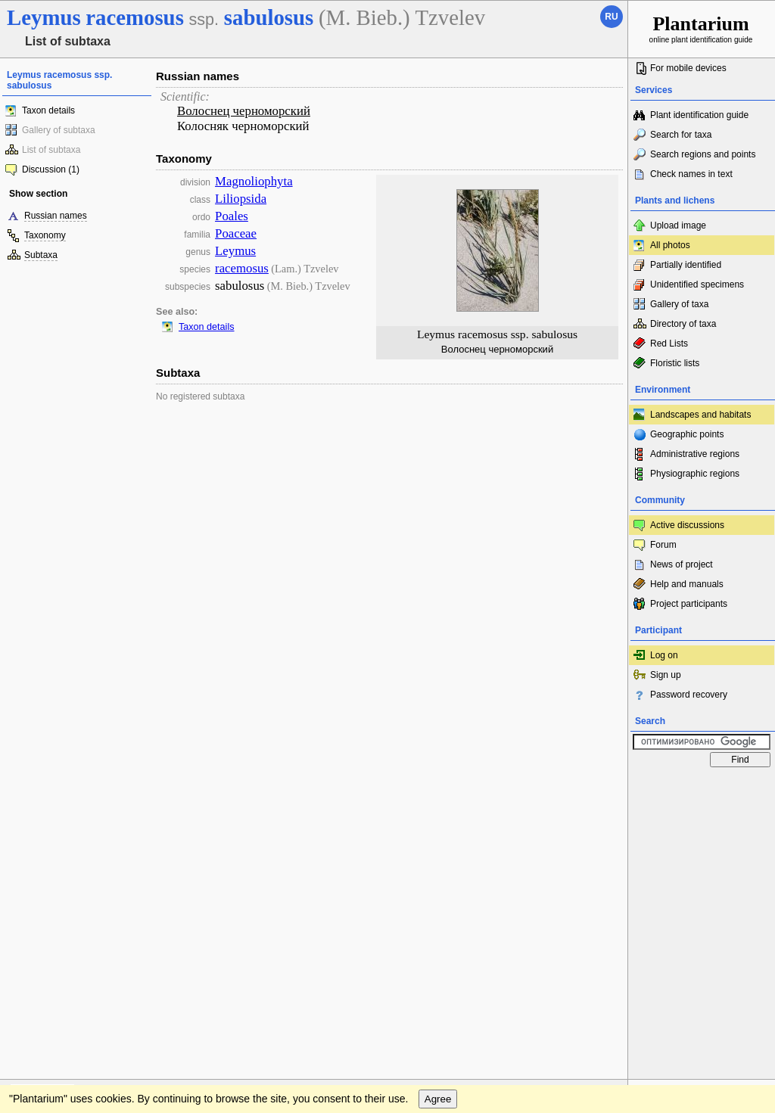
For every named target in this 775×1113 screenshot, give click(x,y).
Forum (663, 544)
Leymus (235, 251)
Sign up (665, 675)
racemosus (242, 268)
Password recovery (688, 694)
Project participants (688, 603)
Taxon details (48, 110)
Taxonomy (45, 235)
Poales (231, 216)
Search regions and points (702, 154)
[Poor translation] (55, 899)
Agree (438, 819)
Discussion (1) (50, 169)
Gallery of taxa (679, 304)
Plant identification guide (699, 115)
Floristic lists (674, 363)
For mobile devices (688, 68)
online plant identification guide (701, 28)
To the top (600, 789)
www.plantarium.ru (702, 788)
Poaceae (236, 233)
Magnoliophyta (254, 181)
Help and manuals (687, 584)
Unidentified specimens (697, 284)
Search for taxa (680, 134)
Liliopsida (240, 198)
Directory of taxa (683, 324)
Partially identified (685, 265)
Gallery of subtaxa (58, 130)
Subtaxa (41, 255)
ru (611, 16)
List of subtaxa (51, 150)
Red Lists (669, 343)
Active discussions (687, 525)
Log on (664, 655)
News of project (681, 564)
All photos (670, 245)
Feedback (103, 789)
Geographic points (687, 434)
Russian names (55, 215)
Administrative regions (694, 454)
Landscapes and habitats (700, 414)
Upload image (678, 225)
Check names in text (691, 174)
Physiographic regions (694, 473)
